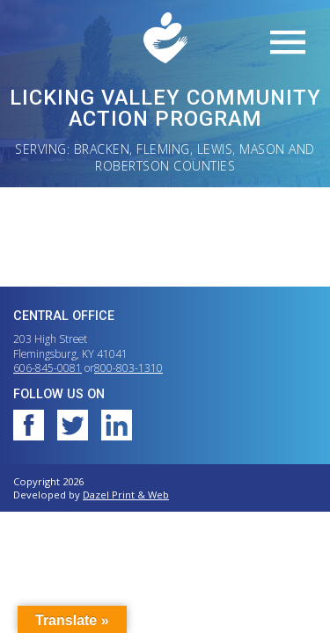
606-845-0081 (47, 367)
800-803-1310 (128, 367)
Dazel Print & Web (126, 494)
